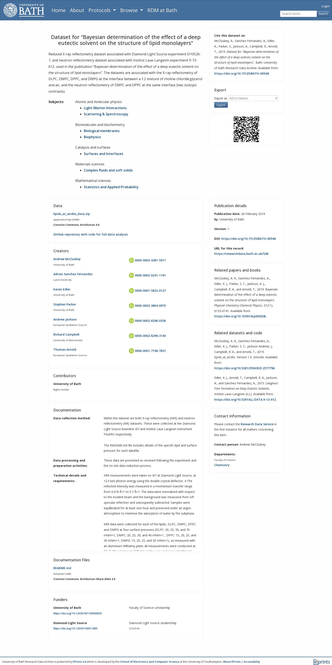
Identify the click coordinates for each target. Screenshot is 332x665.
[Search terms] (298, 14)
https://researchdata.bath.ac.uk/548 (241, 254)
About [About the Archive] (77, 10)
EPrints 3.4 (79, 662)
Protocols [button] (100, 10)
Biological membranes (102, 130)
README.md (62, 568)
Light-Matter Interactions (105, 108)
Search (323, 14)
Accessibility (251, 662)
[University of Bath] (23, 10)
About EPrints (232, 662)
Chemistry (222, 465)
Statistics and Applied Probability (111, 187)
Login (326, 6)
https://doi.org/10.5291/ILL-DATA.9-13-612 (245, 399)
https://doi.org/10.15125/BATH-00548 (241, 73)
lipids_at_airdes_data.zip (71, 214)
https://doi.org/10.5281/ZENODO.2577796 (244, 368)
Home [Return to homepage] (59, 10)
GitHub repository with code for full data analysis (90, 234)
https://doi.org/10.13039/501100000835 (77, 613)
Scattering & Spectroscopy (106, 114)
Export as (220, 98)
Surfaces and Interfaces (103, 153)
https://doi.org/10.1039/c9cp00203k (240, 316)
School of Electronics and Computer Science (149, 662)
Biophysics (92, 137)
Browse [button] (129, 10)
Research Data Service (257, 424)
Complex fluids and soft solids (108, 170)
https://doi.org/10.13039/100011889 (75, 628)
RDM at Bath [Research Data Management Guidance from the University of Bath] (162, 10)
